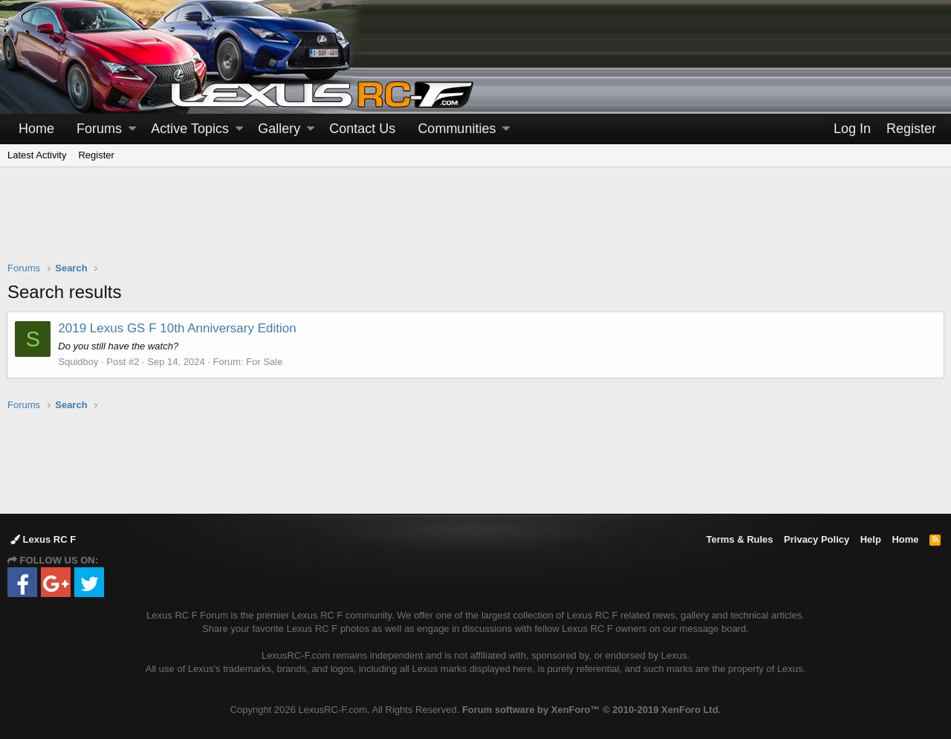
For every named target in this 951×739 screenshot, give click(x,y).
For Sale (265, 361)
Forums (99, 128)
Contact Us (362, 128)
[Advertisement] (475, 223)
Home (36, 128)
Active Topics (190, 128)
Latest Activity (36, 155)
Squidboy (79, 361)
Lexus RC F (43, 539)
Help (870, 539)
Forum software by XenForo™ (591, 709)
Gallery (279, 128)
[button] (132, 129)
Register (96, 155)
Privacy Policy (816, 539)
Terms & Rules (739, 539)
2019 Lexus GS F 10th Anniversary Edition (177, 328)
